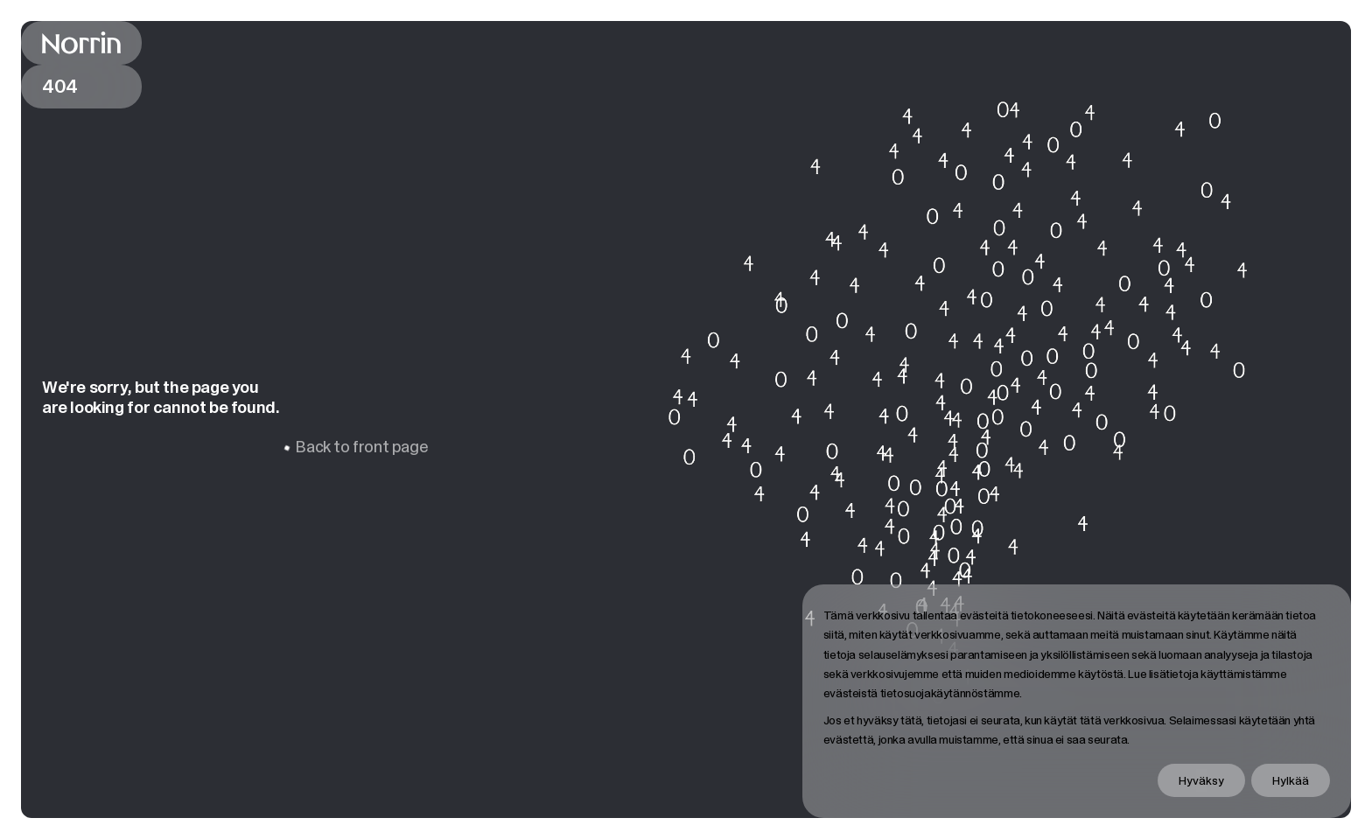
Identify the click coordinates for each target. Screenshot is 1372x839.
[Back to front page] (81, 43)
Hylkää (1290, 780)
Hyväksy (1201, 780)
